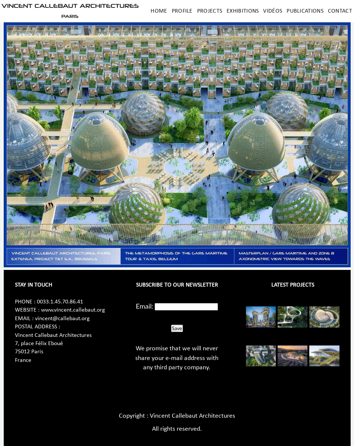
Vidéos (272, 11)
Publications (305, 11)
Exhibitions (243, 11)
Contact (340, 11)
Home (159, 11)
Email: (145, 306)
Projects (209, 11)
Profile (182, 11)
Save (177, 328)
